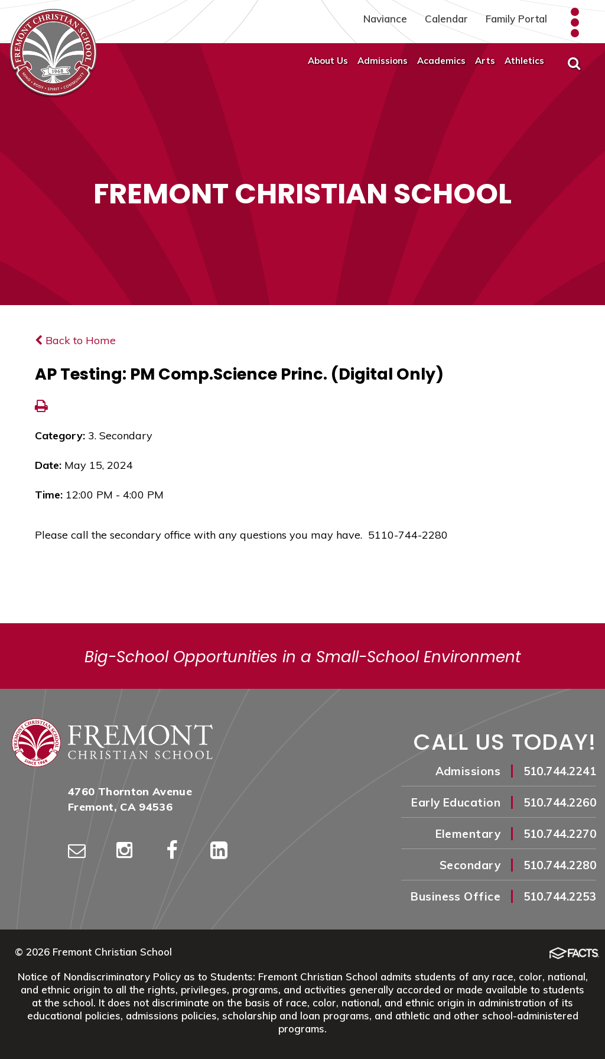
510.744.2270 (559, 834)
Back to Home (75, 340)
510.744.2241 (559, 771)
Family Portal (516, 18)
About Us (328, 60)
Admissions (382, 60)
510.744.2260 (559, 802)
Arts (485, 60)
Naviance (385, 18)
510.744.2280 (559, 865)
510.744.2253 (559, 896)
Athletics (524, 60)
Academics (441, 60)
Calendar (446, 18)
